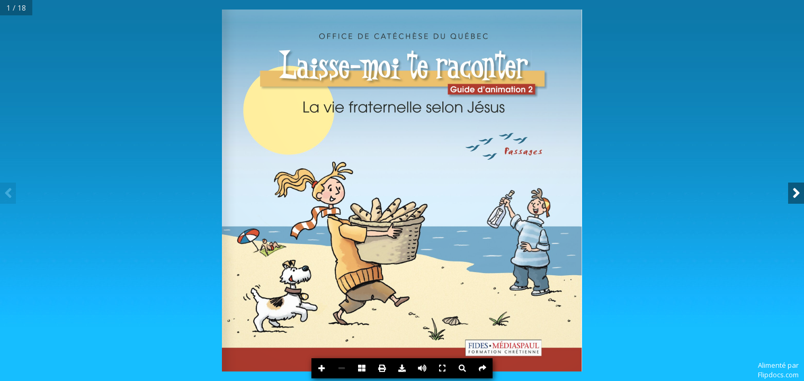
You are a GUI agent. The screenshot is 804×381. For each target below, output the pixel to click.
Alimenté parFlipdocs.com (778, 369)
